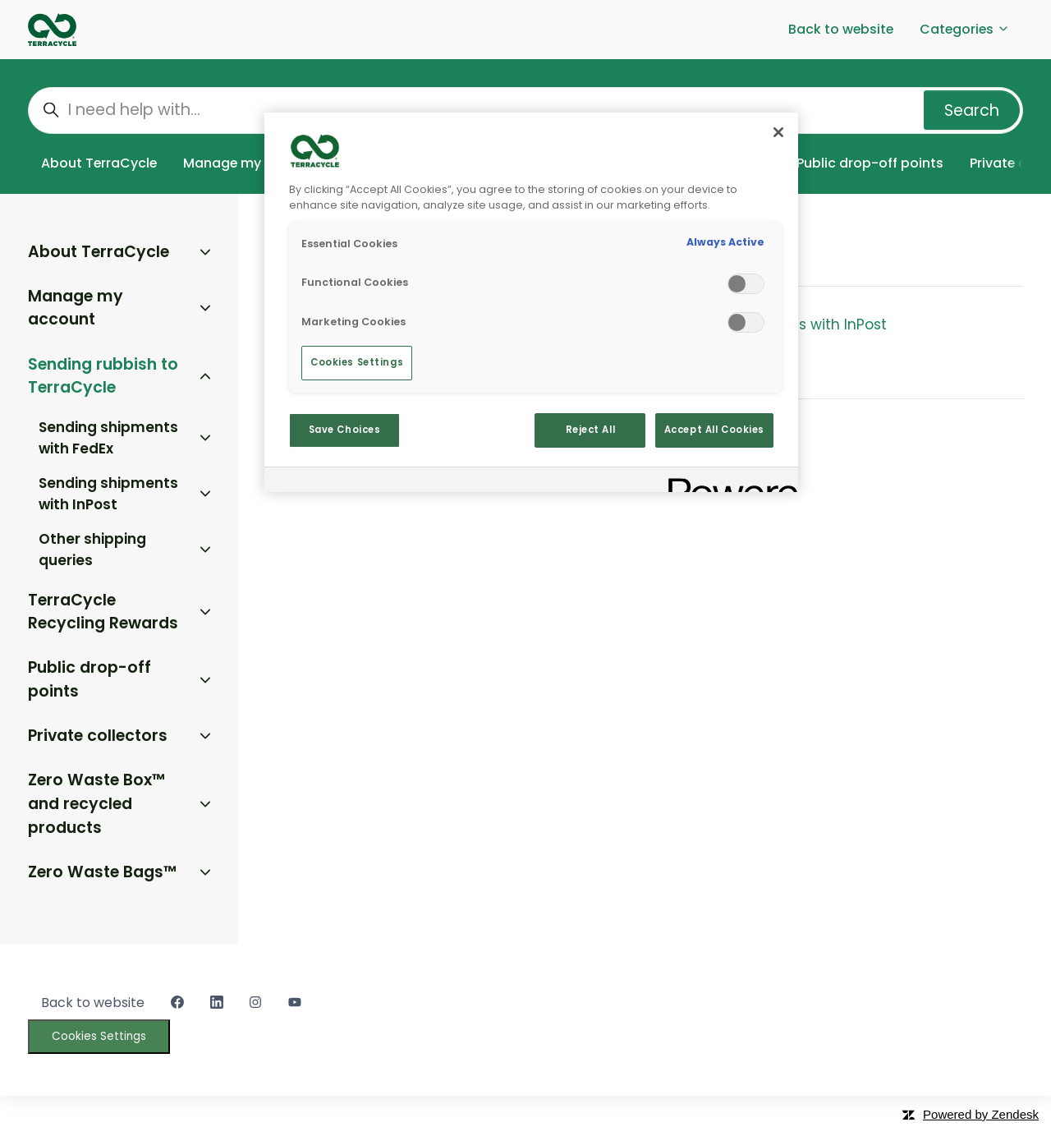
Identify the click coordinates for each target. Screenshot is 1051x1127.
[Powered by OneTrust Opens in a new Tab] (727, 482)
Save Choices (345, 429)
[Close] (778, 132)
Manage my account (252, 163)
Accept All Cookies (714, 429)
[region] (531, 302)
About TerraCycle (99, 163)
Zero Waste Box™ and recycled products (96, 803)
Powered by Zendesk (981, 1114)
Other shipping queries (92, 549)
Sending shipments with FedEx (108, 437)
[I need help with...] (525, 110)
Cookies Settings (99, 1036)
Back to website (840, 29)
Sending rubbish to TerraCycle (103, 376)
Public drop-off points (869, 163)
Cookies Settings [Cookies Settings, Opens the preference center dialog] (356, 362)
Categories (965, 29)
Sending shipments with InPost (778, 324)
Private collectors (98, 735)
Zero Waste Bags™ (102, 872)
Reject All (591, 429)
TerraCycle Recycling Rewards (103, 612)
